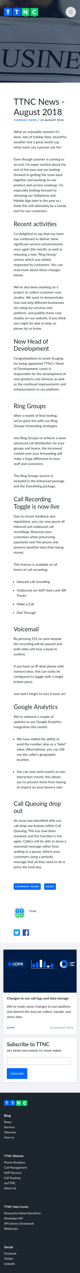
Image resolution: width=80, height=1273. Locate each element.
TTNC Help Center (16, 1206)
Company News (25, 120)
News (50, 886)
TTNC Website (14, 1156)
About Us (10, 1188)
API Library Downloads (19, 1223)
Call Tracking (12, 1178)
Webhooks (11, 1228)
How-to (9, 1137)
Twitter (8, 1258)
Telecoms (10, 1132)
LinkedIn (9, 1263)
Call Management (15, 1167)
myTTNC (10, 1183)
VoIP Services (13, 1172)
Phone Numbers (14, 1162)
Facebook (10, 1253)
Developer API (13, 1218)
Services (9, 1127)
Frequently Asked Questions (22, 1213)
